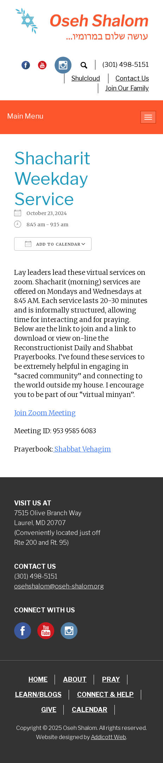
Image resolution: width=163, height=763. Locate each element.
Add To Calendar (53, 244)
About (75, 679)
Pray (111, 679)
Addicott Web (108, 737)
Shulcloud (85, 78)
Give (48, 709)
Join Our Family (127, 88)
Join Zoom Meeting (45, 413)
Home (38, 679)
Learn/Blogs (38, 694)
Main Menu (25, 116)
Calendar (89, 709)
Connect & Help (105, 694)
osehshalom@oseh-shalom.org (59, 586)
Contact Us (132, 78)
